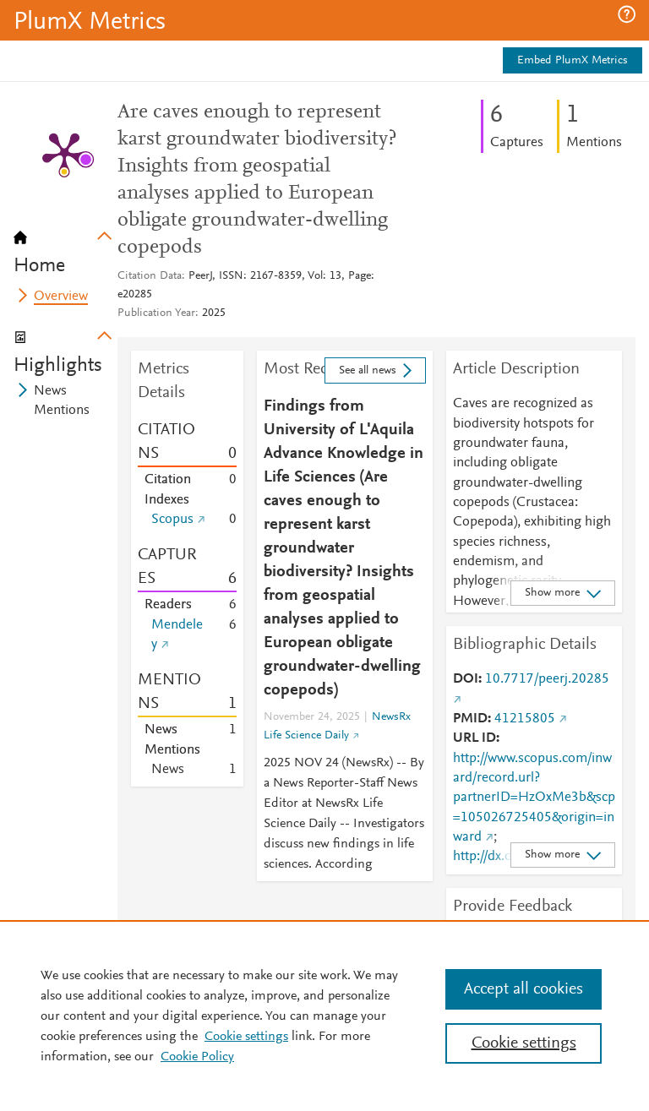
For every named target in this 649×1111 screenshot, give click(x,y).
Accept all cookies (523, 989)
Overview (61, 296)
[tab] (65, 246)
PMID (470, 719)
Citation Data (149, 276)
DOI (465, 679)
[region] (324, 1015)
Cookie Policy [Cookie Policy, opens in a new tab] (197, 1057)
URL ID (474, 738)
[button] (626, 14)
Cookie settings (246, 1036)
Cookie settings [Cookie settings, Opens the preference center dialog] (524, 1043)
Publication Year (156, 313)
